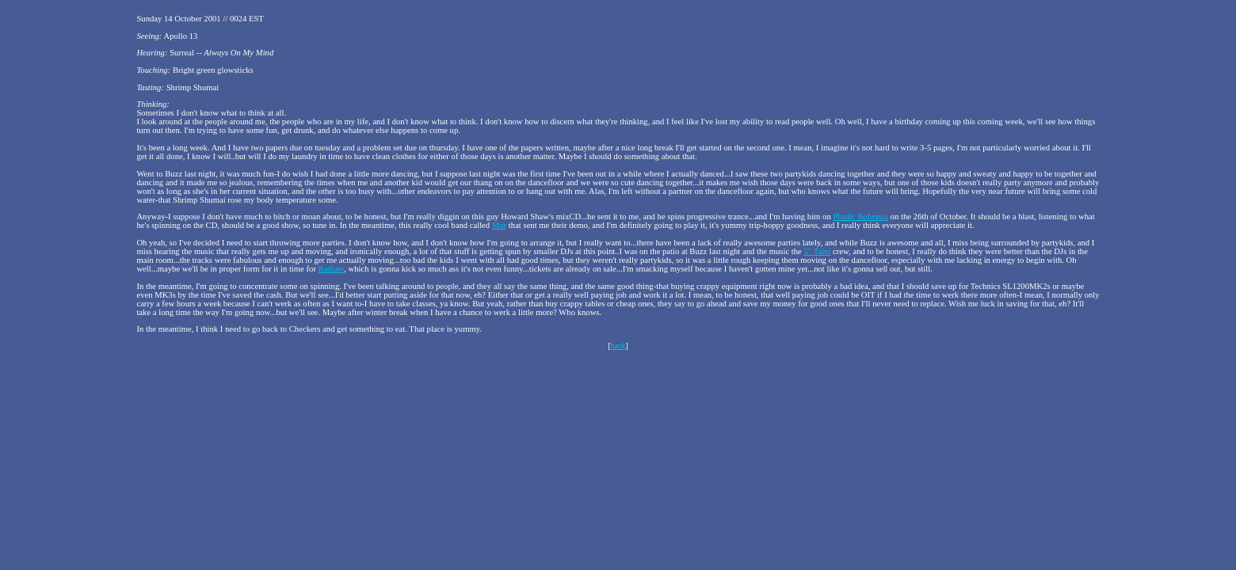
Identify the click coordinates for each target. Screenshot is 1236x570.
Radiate (332, 268)
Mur (499, 225)
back (618, 345)
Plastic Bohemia (860, 216)
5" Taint (817, 251)
